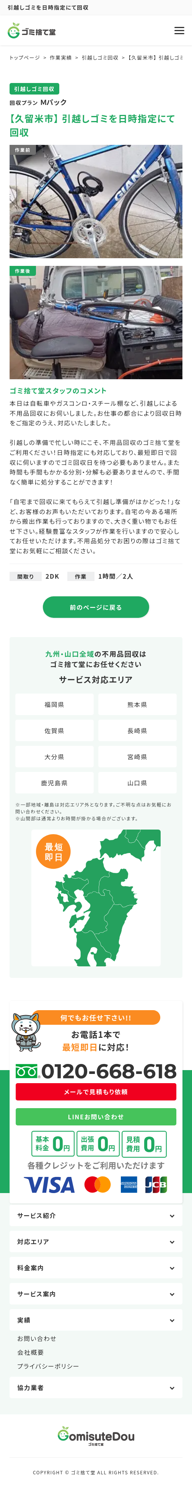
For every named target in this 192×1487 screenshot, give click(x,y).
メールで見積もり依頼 (96, 1091)
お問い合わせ (37, 1338)
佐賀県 (54, 730)
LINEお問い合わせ (96, 1116)
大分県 (54, 756)
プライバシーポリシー (48, 1366)
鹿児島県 (54, 782)
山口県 (137, 782)
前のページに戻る (96, 607)
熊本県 (137, 704)
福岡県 (54, 704)
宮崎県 (137, 756)
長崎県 (137, 730)
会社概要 (30, 1352)
